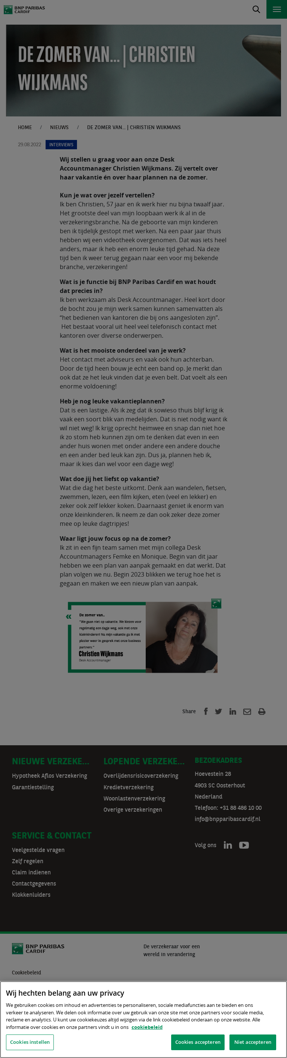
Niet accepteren (252, 1042)
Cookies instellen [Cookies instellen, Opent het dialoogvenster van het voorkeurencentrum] (30, 1042)
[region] (143, 1019)
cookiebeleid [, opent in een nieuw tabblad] (147, 1027)
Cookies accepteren (197, 1042)
